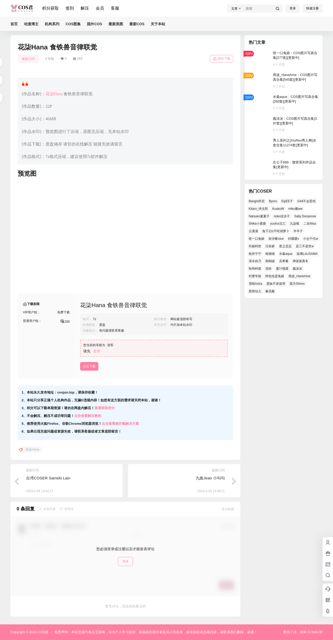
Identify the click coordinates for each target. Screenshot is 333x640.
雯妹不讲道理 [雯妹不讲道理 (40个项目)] (275, 284)
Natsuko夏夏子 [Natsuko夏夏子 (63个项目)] (259, 216)
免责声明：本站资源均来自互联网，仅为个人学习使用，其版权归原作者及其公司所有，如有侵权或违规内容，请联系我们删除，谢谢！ (155, 632)
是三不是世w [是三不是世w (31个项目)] (305, 246)
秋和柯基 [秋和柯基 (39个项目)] (255, 268)
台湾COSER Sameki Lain (48, 478)
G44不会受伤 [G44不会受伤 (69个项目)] (306, 201)
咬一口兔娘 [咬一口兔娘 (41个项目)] (256, 238)
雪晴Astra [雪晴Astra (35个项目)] (255, 284)
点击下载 (89, 366)
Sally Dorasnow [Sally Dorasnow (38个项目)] (305, 216)
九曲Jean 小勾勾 (210, 478)
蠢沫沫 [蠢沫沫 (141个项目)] (297, 268)
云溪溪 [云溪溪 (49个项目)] (253, 231)
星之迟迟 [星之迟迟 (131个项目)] (285, 246)
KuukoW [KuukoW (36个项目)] (278, 209)
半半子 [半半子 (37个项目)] (298, 231)
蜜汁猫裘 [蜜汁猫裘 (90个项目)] (282, 268)
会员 (100, 8)
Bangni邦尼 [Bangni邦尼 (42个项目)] (257, 201)
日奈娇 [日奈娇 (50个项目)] (270, 246)
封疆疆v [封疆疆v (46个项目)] (293, 238)
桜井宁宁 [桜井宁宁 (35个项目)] (255, 254)
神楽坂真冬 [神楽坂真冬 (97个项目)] (300, 261)
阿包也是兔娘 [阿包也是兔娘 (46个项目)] (274, 276)
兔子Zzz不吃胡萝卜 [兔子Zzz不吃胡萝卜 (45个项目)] (275, 231)
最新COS (28, 59)
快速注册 (312, 8)
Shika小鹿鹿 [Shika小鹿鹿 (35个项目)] (257, 223)
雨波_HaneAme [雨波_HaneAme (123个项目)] (299, 276)
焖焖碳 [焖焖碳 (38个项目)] (270, 261)
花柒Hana (54, 94)
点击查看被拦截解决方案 (120, 424)
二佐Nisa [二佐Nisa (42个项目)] (310, 223)
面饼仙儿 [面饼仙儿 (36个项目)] (255, 291)
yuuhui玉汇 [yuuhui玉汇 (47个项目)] (277, 223)
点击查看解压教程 (87, 416)
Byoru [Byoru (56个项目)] (273, 201)
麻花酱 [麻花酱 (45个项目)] (270, 291)
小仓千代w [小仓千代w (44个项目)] (310, 238)
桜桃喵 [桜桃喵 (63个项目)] (270, 254)
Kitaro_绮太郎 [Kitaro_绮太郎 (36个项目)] (258, 209)
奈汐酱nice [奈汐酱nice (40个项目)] (276, 238)
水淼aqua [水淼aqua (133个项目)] (285, 254)
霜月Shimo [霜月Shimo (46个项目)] (297, 284)
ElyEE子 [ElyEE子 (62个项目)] (287, 201)
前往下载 (221, 59)
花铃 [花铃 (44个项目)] (268, 268)
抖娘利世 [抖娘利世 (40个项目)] (255, 246)
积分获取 (50, 8)
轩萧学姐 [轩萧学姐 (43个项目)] (255, 276)
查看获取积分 (104, 408)
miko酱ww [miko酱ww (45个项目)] (295, 209)
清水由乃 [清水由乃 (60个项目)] (255, 261)
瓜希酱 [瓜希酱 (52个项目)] (284, 261)
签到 (70, 8)
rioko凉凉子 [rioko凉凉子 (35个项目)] (282, 216)
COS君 (42, 632)
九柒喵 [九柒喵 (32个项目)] (294, 223)
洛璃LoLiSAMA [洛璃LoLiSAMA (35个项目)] (307, 254)
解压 (85, 8)
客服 (115, 8)
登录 (293, 8)
